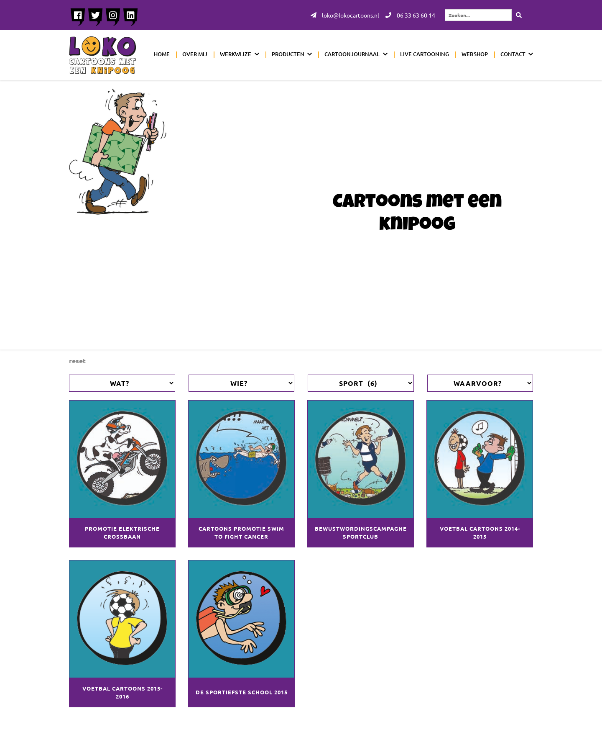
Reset (77, 360)
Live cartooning (424, 54)
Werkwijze (235, 54)
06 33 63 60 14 (410, 15)
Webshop (475, 54)
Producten (288, 54)
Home (162, 54)
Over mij (194, 54)
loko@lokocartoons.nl (345, 15)
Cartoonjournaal (352, 54)
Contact (512, 54)
